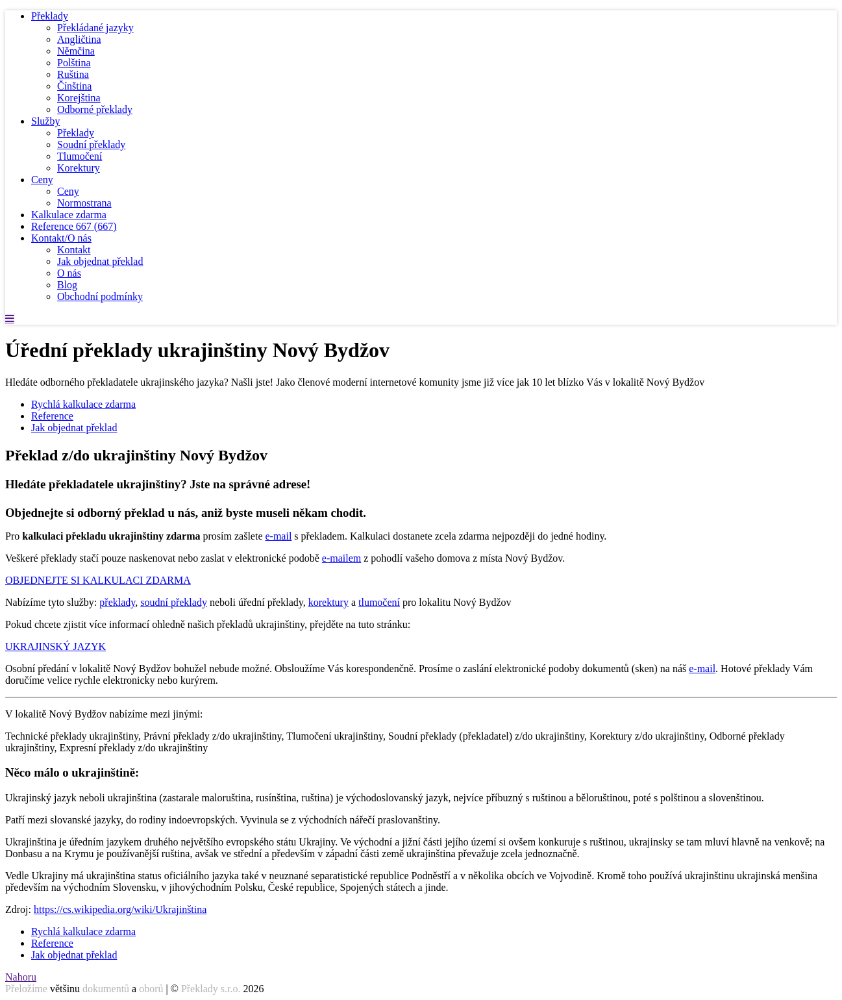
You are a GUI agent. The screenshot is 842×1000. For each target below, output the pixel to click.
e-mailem (341, 558)
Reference (74, 226)
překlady (117, 602)
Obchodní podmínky (100, 296)
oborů (151, 988)
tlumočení (379, 602)
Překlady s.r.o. (211, 988)
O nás (69, 273)
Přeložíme (26, 988)
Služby (45, 121)
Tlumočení (79, 156)
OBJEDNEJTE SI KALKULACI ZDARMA (98, 580)
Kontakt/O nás (61, 238)
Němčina (76, 50)
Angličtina (79, 39)
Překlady (49, 15)
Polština (74, 62)
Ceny (42, 179)
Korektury (78, 167)
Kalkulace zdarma (68, 214)
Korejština (79, 97)
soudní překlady (173, 602)
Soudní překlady (91, 144)
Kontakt (74, 249)
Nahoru (20, 976)
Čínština (74, 86)
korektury (328, 602)
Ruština (73, 74)
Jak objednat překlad (100, 261)
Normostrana (84, 202)
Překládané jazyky (95, 27)
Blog (67, 284)
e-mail (278, 536)
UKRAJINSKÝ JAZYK (55, 646)
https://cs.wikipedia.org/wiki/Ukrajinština (120, 909)
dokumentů (105, 988)
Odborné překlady (94, 109)
